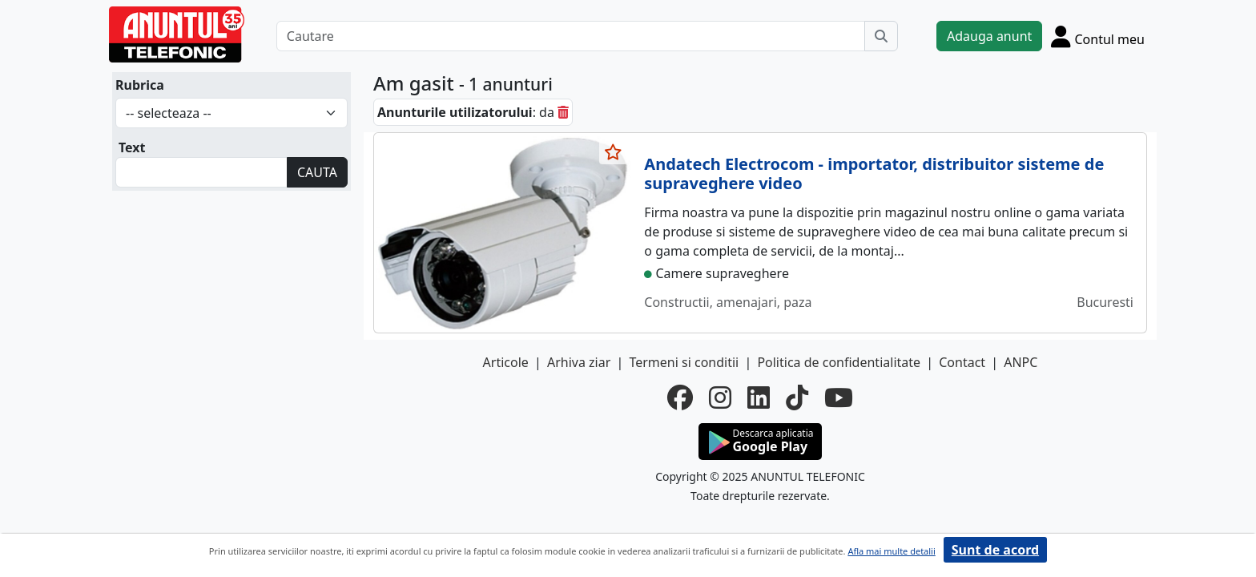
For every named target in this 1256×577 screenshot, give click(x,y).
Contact (962, 362)
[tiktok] (797, 397)
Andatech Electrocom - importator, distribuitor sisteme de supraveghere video (874, 173)
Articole (506, 362)
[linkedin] (758, 397)
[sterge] (563, 112)
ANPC (1020, 362)
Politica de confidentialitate (838, 362)
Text (132, 147)
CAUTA (317, 172)
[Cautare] (570, 36)
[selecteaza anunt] (613, 152)
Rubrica (139, 85)
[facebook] (680, 397)
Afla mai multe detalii (891, 551)
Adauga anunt (989, 36)
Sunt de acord (995, 550)
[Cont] (1097, 36)
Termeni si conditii (684, 362)
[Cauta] (881, 36)
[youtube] (838, 397)
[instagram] (720, 397)
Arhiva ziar (578, 362)
